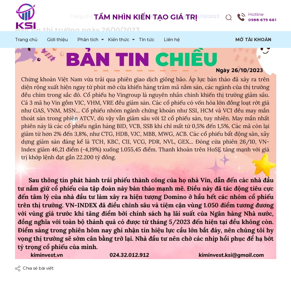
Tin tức (146, 39)
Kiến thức (118, 39)
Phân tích (87, 39)
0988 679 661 (262, 20)
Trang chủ (26, 39)
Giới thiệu (57, 39)
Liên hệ (172, 39)
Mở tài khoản (253, 39)
